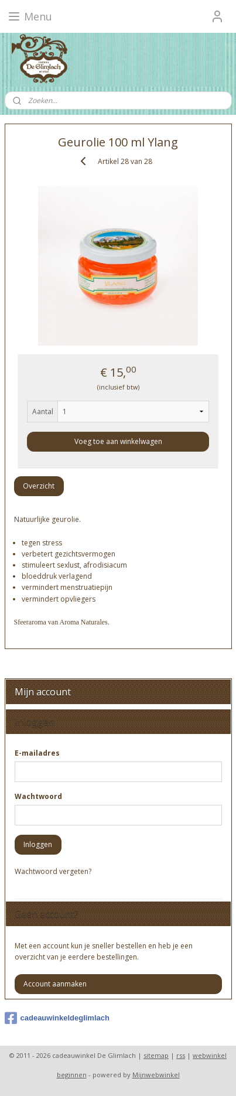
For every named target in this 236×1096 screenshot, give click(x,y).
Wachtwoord (38, 796)
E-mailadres (37, 753)
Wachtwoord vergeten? (53, 871)
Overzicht (38, 486)
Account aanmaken (55, 984)
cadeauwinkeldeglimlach (57, 1018)
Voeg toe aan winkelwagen (118, 441)
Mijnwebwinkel (156, 1074)
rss (180, 1055)
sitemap (156, 1055)
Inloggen (37, 844)
